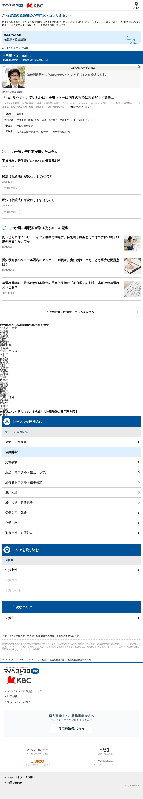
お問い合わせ (14, 782)
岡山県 (4, 385)
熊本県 (4, 408)
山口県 (4, 382)
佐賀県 (4, 403)
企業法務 (11, 522)
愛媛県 (4, 394)
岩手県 (4, 333)
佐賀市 (4, 414)
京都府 (4, 371)
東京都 (4, 342)
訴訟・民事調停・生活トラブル (26, 472)
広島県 (4, 380)
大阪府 (4, 368)
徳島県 (4, 391)
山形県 (4, 336)
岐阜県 (4, 362)
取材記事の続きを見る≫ (80, 107)
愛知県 (4, 359)
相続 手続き (11, 188)
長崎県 (4, 406)
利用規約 (12, 696)
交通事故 (11, 462)
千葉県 (4, 348)
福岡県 (4, 400)
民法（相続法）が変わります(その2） (28, 176)
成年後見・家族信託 (19, 502)
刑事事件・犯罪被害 (19, 533)
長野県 (4, 354)
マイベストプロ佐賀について (24, 691)
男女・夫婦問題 (16, 442)
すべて (9, 432)
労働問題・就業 (16, 512)
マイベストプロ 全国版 (20, 777)
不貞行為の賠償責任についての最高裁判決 (31, 161)
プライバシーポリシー (20, 702)
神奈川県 (6, 345)
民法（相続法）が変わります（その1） (29, 200)
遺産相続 (11, 492)
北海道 (4, 330)
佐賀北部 (11, 570)
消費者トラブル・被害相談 (23, 482)
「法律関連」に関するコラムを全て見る (72, 312)
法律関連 (22, 432)
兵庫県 (4, 374)
